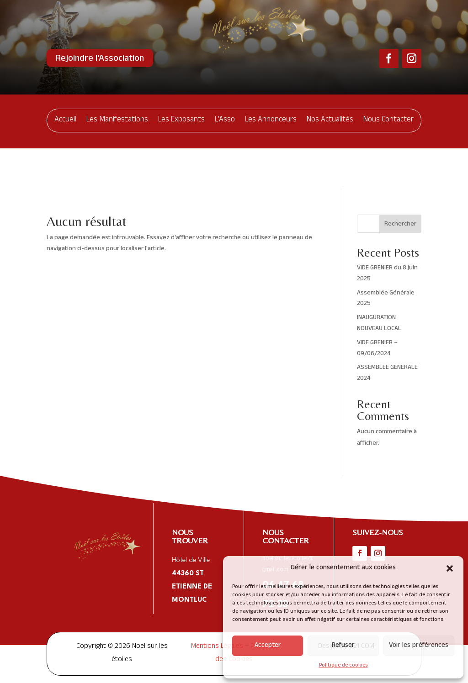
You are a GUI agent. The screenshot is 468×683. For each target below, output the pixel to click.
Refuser (343, 646)
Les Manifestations (117, 120)
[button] (449, 568)
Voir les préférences (418, 646)
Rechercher (400, 184)
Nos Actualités (330, 120)
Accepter (268, 646)
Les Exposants (181, 120)
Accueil (65, 120)
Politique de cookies (343, 666)
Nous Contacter (388, 120)
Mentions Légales (217, 607)
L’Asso (225, 120)
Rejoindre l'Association (100, 59)
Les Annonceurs (271, 120)
